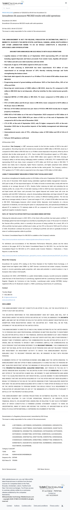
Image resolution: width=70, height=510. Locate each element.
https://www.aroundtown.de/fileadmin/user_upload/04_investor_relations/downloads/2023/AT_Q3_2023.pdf (35, 256)
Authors (17, 506)
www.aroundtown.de (8, 300)
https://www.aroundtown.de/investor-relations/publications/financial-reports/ (26, 239)
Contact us (52, 493)
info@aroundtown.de (10, 297)
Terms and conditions (41, 506)
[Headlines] (13, 3)
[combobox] (35, 8)
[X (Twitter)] (62, 506)
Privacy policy (54, 506)
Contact (9, 506)
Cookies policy (26, 506)
